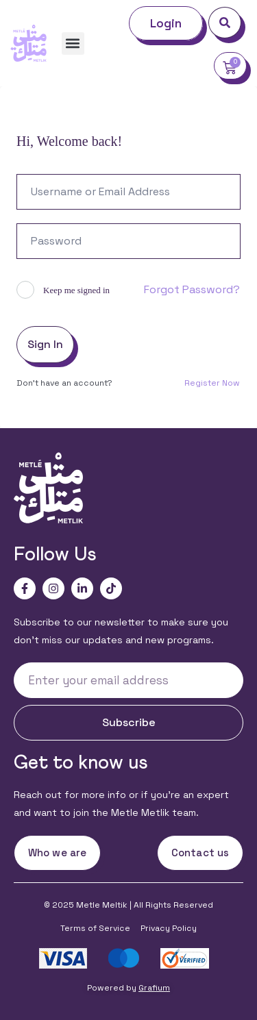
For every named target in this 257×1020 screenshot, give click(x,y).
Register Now (212, 382)
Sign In (45, 344)
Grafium (154, 987)
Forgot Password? (192, 289)
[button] (73, 43)
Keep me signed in (76, 290)
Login (166, 23)
